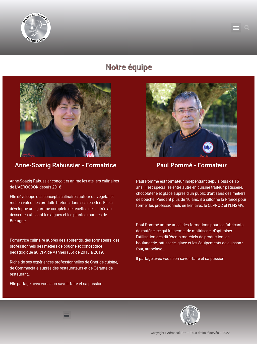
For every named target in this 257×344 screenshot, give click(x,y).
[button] (236, 27)
